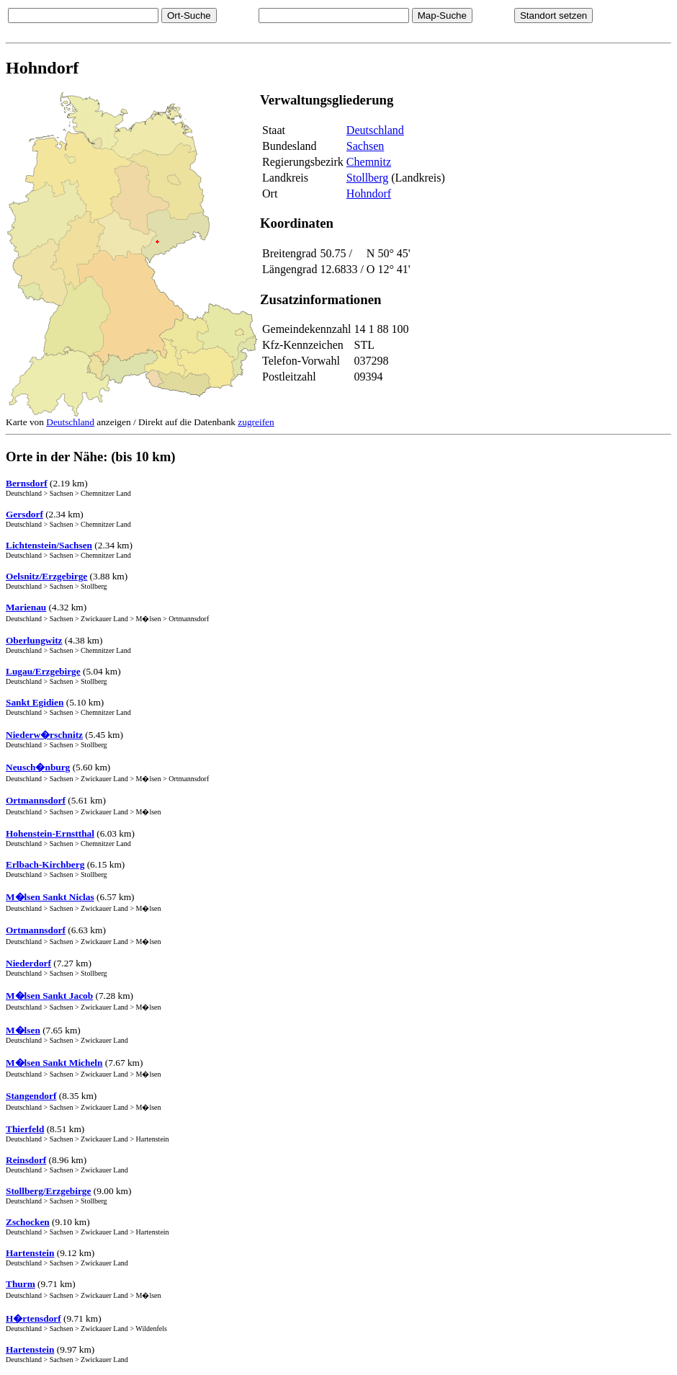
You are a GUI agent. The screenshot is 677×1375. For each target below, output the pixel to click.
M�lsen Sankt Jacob (49, 995)
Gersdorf (24, 514)
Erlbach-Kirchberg (45, 864)
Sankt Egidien (34, 702)
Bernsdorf (27, 483)
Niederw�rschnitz (44, 734)
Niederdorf (28, 963)
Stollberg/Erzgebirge (48, 1190)
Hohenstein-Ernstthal (50, 833)
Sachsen (365, 146)
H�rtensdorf (33, 1318)
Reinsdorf (26, 1159)
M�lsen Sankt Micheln (54, 1062)
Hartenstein (30, 1252)
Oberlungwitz (34, 640)
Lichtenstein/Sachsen (49, 545)
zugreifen (256, 422)
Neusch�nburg (38, 767)
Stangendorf (31, 1095)
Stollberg (367, 178)
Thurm (20, 1283)
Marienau (26, 607)
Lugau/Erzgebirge (43, 671)
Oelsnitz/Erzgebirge (46, 576)
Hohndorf (368, 193)
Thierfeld (25, 1128)
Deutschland (375, 130)
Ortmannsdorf (36, 800)
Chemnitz (368, 162)
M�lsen (23, 1030)
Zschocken (28, 1221)
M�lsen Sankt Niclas (50, 896)
